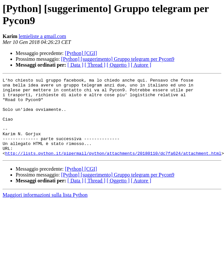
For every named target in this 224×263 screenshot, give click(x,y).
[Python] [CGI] (81, 53)
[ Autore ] (141, 65)
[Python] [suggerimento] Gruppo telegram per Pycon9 (117, 59)
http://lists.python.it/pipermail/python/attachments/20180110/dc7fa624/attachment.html (113, 169)
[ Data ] (75, 65)
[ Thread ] (95, 65)
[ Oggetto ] (118, 65)
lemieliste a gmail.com (42, 36)
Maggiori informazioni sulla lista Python (45, 210)
